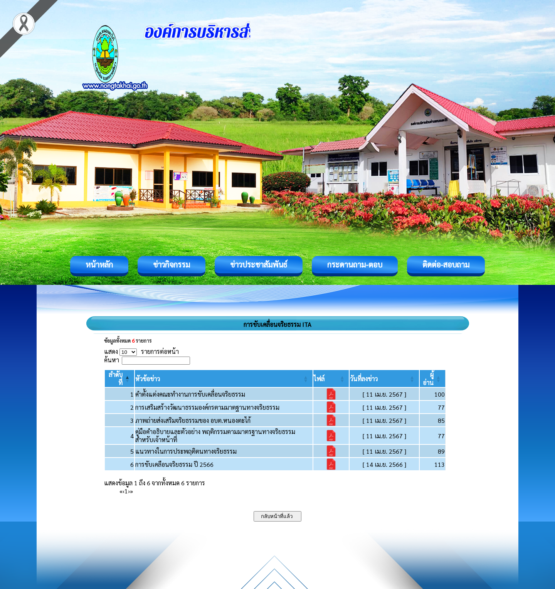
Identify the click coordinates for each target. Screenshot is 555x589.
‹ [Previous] (123, 491)
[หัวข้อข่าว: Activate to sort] (224, 378)
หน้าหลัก (99, 264)
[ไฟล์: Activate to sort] (331, 378)
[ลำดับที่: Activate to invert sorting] (119, 378)
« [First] (121, 491)
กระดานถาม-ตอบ (354, 264)
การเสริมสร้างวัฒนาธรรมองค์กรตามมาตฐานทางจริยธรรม (207, 407)
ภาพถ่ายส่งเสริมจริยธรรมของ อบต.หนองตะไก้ (193, 420)
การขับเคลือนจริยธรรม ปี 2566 (174, 464)
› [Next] (129, 491)
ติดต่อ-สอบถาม (445, 264)
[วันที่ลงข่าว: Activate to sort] (384, 378)
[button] (147, 379)
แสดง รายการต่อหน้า (141, 351)
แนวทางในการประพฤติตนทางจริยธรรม (186, 451)
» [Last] (131, 491)
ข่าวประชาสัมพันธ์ (258, 264)
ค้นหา (111, 360)
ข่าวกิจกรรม (171, 264)
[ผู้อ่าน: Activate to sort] (433, 378)
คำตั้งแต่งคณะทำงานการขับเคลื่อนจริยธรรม (190, 394)
